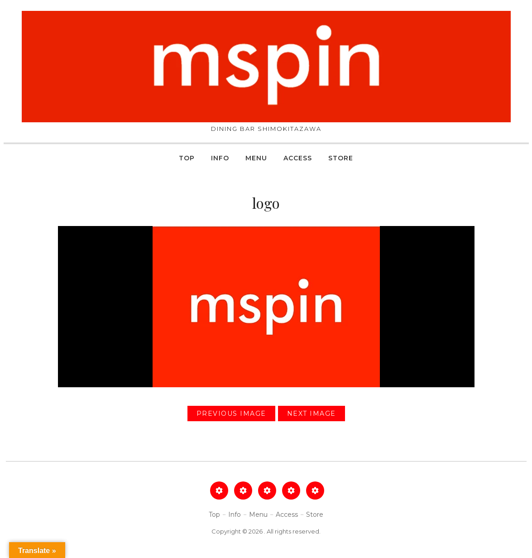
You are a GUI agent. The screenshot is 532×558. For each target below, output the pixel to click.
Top (187, 158)
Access (297, 158)
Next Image (311, 413)
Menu (256, 158)
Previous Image (231, 413)
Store (340, 158)
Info (220, 158)
